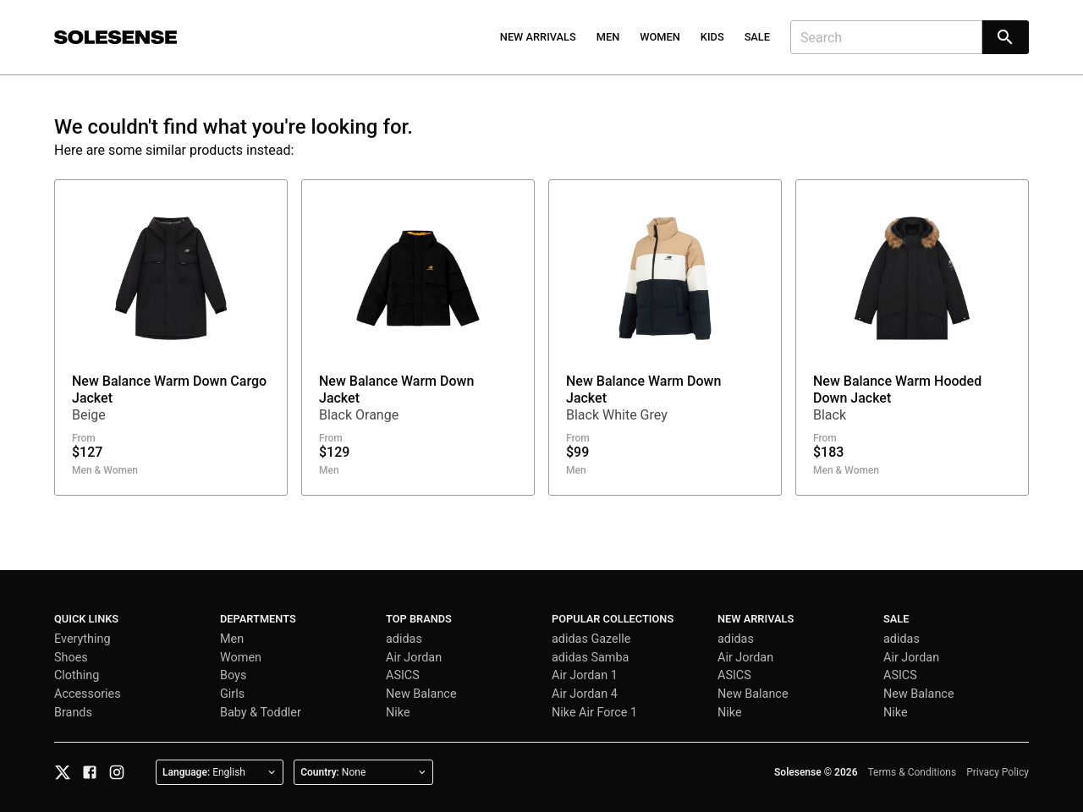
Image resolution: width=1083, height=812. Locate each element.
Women (660, 36)
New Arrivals (538, 36)
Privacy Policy (997, 772)
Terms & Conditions (912, 772)
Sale (757, 36)
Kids (712, 36)
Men (608, 36)
